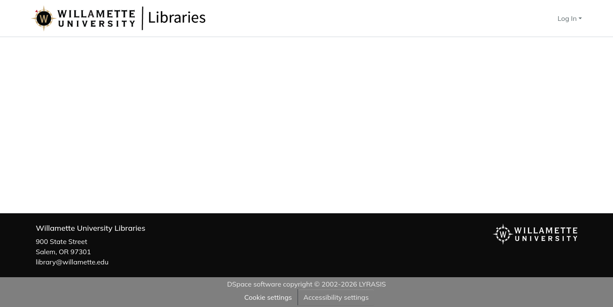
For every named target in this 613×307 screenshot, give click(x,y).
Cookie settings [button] (268, 297)
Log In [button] (568, 18)
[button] (146, 18)
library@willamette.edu (72, 262)
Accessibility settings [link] (336, 297)
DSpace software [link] (254, 284)
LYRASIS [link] (372, 284)
